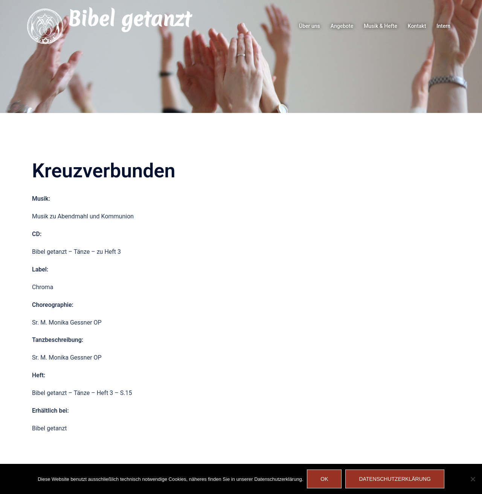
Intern (443, 26)
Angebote (342, 26)
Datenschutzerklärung (394, 479)
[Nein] (472, 479)
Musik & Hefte (380, 26)
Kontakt (417, 26)
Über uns (309, 26)
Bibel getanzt (129, 18)
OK (324, 479)
